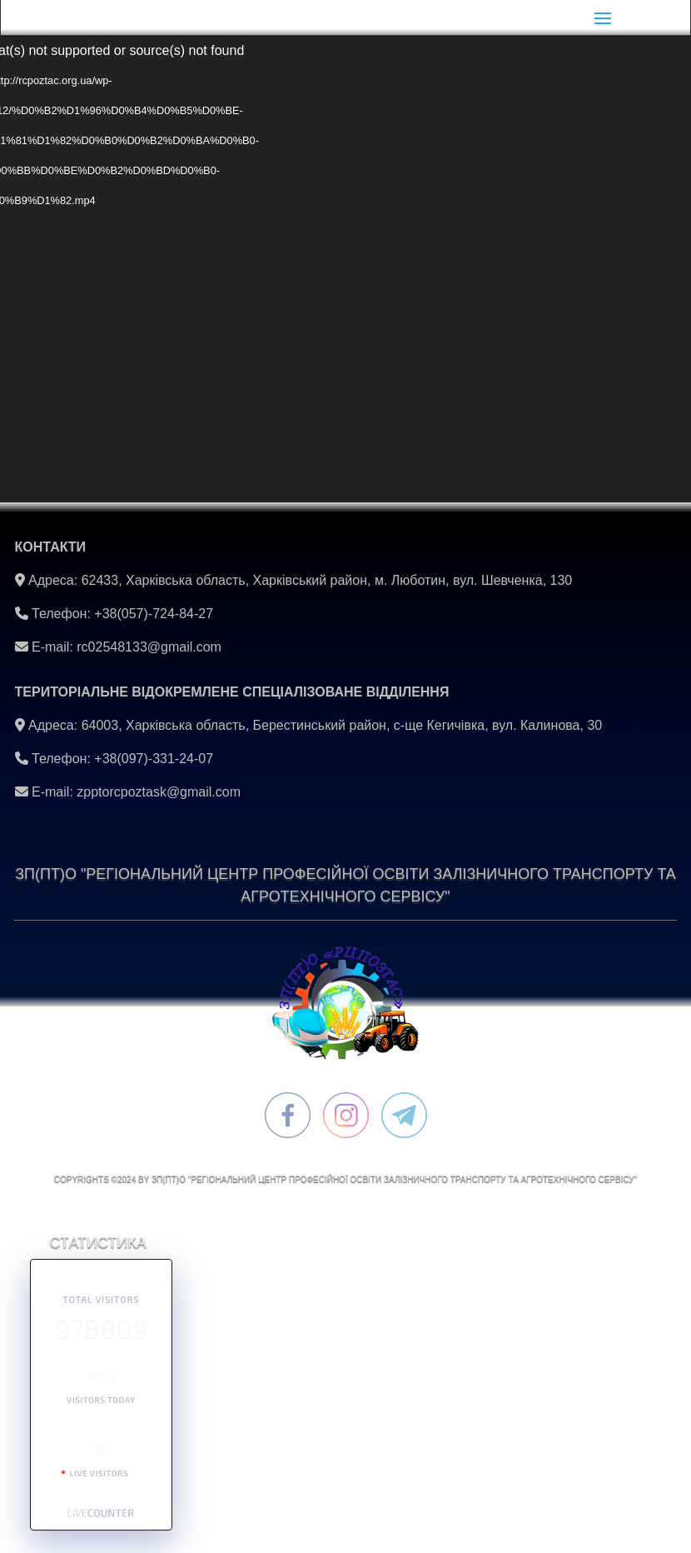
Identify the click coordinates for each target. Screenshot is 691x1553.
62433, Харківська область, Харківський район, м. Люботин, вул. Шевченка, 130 (327, 580)
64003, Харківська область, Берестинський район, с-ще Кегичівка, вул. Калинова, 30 (342, 725)
